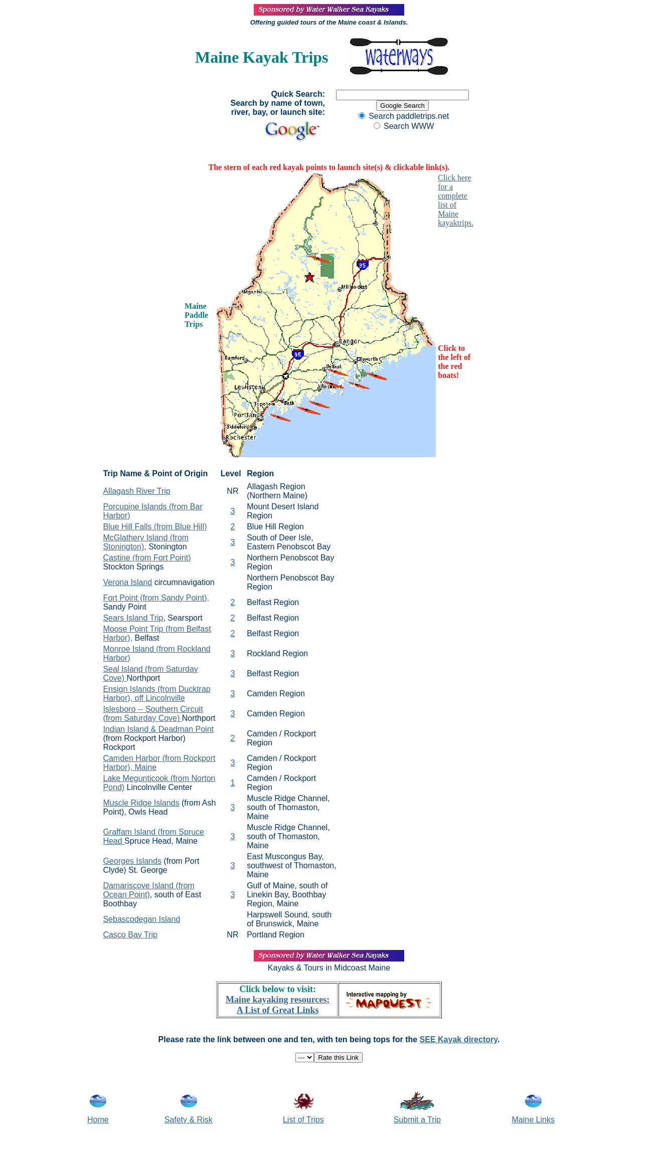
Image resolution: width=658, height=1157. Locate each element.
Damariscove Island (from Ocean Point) (148, 890)
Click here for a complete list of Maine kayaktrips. (455, 200)
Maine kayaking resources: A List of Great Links (278, 1005)
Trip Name (122, 473)
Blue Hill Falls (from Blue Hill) (155, 526)
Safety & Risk (188, 1119)
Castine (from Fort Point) (147, 557)
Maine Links (533, 1119)
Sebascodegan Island (141, 919)
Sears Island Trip (133, 618)
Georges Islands (132, 861)
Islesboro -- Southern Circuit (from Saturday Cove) (153, 713)
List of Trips (303, 1119)
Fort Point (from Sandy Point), (156, 598)
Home (98, 1119)
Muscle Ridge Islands (141, 803)
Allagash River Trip (136, 491)
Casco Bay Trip (130, 934)
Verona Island (127, 582)
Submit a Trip (417, 1119)
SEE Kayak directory (459, 1039)
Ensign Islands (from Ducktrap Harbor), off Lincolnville (156, 693)
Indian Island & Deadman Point (158, 729)
